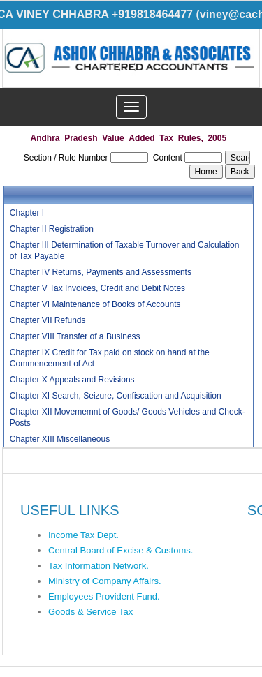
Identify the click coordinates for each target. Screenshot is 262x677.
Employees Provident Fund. (104, 596)
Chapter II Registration (52, 229)
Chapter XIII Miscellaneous (60, 439)
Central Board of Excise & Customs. (120, 550)
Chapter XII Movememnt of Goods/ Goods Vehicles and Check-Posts (127, 417)
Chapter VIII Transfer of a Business (75, 336)
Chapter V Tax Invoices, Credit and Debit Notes (97, 288)
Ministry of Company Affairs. (104, 581)
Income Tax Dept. (83, 535)
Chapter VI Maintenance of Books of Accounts (95, 304)
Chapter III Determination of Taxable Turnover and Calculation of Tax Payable (125, 250)
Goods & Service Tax (90, 612)
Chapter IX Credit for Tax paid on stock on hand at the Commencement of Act (110, 358)
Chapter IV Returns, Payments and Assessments (100, 272)
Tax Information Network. (98, 565)
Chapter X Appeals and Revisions (72, 380)
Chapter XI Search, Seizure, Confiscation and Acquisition (115, 396)
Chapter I (27, 213)
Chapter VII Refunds (48, 320)
